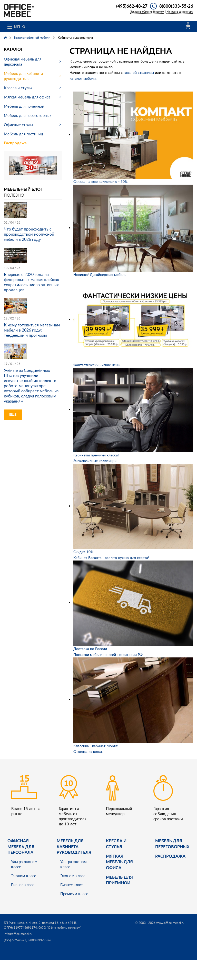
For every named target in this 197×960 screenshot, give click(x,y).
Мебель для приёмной (119, 880)
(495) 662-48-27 (15, 940)
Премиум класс (74, 893)
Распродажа (15, 143)
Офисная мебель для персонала (22, 61)
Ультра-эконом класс (24, 864)
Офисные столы (18, 124)
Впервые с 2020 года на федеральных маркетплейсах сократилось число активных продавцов (31, 282)
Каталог (13, 49)
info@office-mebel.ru (18, 934)
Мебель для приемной (24, 106)
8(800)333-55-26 (176, 6)
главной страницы (139, 72)
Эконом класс (23, 875)
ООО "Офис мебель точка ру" (59, 927)
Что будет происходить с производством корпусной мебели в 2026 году (29, 234)
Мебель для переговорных (27, 115)
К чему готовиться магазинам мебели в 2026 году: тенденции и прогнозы (32, 330)
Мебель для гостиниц (23, 133)
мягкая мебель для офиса (119, 862)
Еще (12, 414)
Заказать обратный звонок (147, 11)
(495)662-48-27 (131, 6)
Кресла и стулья (18, 87)
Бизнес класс (22, 884)
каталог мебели (83, 78)
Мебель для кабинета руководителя (23, 76)
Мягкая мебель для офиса (27, 96)
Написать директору (179, 11)
